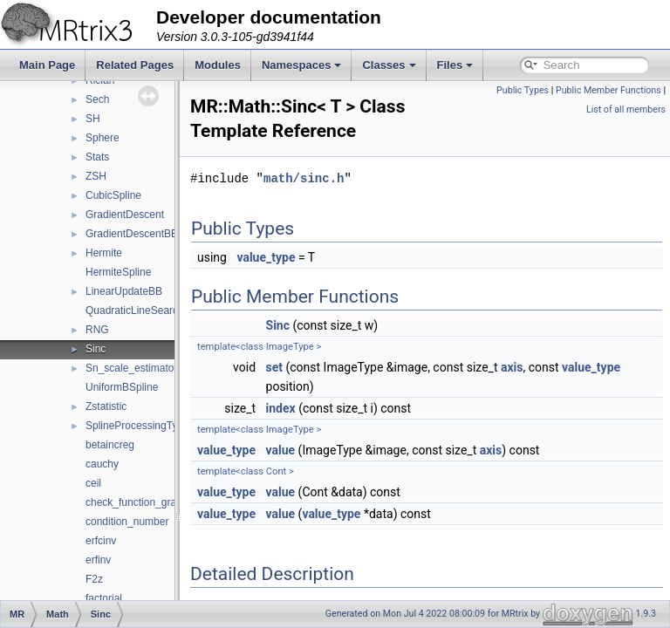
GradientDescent (124, 214)
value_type (309, 282)
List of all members (626, 109)
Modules (218, 65)
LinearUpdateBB (123, 291)
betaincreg (109, 445)
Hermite (103, 253)
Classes (388, 65)
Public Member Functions (608, 90)
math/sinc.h (347, 203)
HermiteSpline (118, 272)
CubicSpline (113, 195)
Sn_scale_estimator (131, 368)
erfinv (98, 560)
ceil (93, 483)
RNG (97, 330)
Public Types (522, 90)
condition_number (126, 521)
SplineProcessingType (137, 426)
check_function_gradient (142, 502)
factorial (103, 598)
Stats (97, 157)
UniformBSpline (121, 387)
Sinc (95, 349)
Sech (97, 99)
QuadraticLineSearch (134, 310)
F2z (94, 579)
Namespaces (302, 65)
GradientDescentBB (131, 234)
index (324, 433)
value (324, 474)
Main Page (47, 65)
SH (92, 119)
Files (455, 65)
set (318, 392)
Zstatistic (105, 406)
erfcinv (100, 541)
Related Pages (135, 65)
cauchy (102, 464)
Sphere (102, 138)
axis (555, 392)
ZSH (95, 176)
